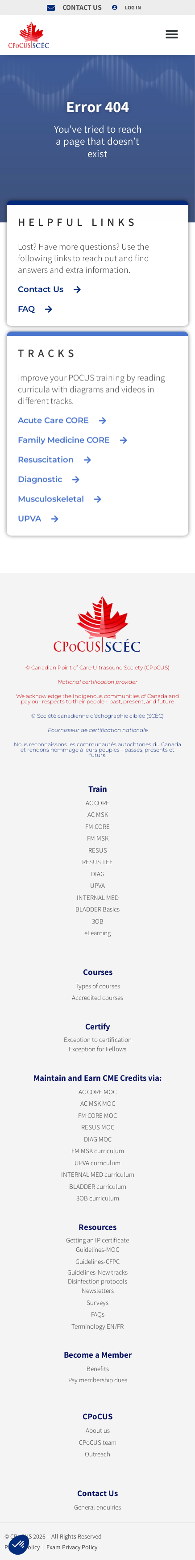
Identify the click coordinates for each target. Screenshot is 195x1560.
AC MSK (97, 814)
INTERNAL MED (98, 897)
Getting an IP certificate (97, 1240)
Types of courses (97, 986)
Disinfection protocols (97, 1281)
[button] (172, 35)
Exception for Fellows (97, 1049)
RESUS (97, 850)
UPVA (97, 885)
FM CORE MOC (97, 1115)
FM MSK (97, 838)
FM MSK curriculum (97, 1150)
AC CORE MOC (97, 1091)
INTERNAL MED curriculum (97, 1174)
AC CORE (97, 803)
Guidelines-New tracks (97, 1272)
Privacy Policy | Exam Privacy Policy (50, 1547)
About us (98, 1430)
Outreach (97, 1454)
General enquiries (97, 1507)
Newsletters (98, 1290)
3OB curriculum (97, 1198)
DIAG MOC (98, 1139)
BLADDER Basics (97, 909)
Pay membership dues (97, 1380)
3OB (98, 921)
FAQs (97, 1314)
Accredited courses (97, 997)
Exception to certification (98, 1039)
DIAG (97, 874)
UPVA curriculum (97, 1162)
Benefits (98, 1368)
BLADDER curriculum (97, 1186)
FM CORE (97, 826)
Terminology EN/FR (97, 1326)
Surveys (97, 1302)
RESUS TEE (97, 861)
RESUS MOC (97, 1127)
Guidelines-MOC (97, 1249)
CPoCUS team (97, 1442)
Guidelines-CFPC (97, 1261)
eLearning (97, 932)
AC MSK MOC (97, 1103)
